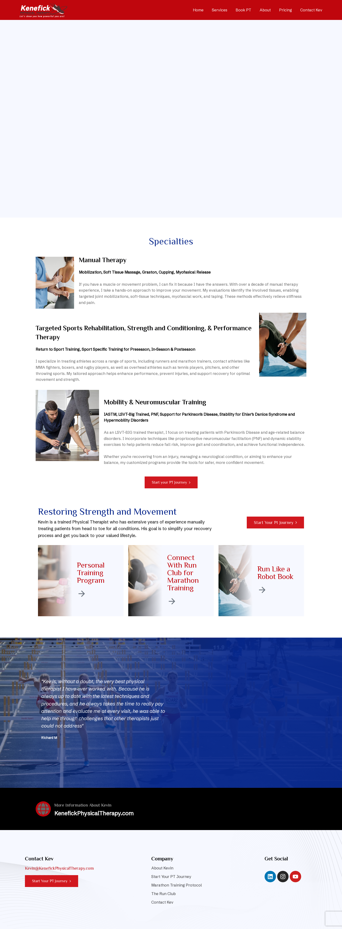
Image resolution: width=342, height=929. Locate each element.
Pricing (285, 10)
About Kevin (162, 868)
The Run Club (163, 893)
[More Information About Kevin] (43, 809)
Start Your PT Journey (171, 876)
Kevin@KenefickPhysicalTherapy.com (59, 868)
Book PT (243, 10)
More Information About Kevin (82, 805)
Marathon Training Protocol (176, 885)
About (265, 10)
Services (219, 10)
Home (198, 10)
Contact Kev (311, 10)
